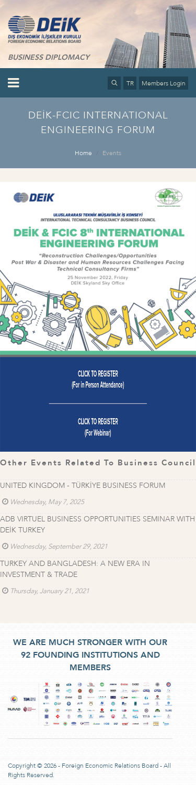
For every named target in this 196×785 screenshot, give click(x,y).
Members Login (164, 83)
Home (83, 153)
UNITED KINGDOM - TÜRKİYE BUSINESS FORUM (82, 485)
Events (111, 153)
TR (130, 83)
